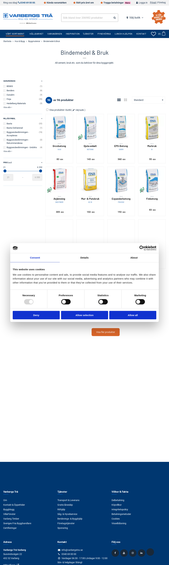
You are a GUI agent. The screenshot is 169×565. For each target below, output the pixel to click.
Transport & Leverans (68, 500)
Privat (153, 2)
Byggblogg (8, 509)
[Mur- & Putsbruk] (90, 180)
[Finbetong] (152, 180)
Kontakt (141, 34)
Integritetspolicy (120, 509)
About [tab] (134, 257)
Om (5, 500)
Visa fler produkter (105, 332)
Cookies (116, 518)
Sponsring (62, 528)
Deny (36, 315)
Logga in (143, 2)
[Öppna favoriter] (153, 34)
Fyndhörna (104, 34)
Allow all (133, 315)
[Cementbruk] (121, 233)
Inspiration (73, 34)
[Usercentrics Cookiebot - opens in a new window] (141, 248)
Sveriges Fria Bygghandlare (17, 523)
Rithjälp (61, 509)
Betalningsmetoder (121, 514)
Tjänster (88, 34)
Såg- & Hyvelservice (67, 514)
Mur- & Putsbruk (90, 199)
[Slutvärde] (37, 177)
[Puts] (152, 233)
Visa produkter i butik (58, 110)
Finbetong (152, 198)
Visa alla (6, 107)
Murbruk (152, 147)
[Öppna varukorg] (162, 34)
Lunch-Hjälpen (123, 34)
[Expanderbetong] (121, 180)
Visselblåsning (119, 523)
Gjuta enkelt (90, 147)
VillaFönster (9, 514)
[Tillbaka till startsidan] (28, 16)
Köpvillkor (117, 505)
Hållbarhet (36, 34)
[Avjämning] (59, 180)
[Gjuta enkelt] (90, 127)
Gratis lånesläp (65, 505)
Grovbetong (59, 147)
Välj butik (134, 17)
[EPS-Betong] (121, 127)
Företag (162, 2)
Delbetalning (118, 500)
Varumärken (54, 34)
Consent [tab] (35, 257)
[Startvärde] (8, 177)
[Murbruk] (152, 127)
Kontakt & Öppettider (14, 505)
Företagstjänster (66, 523)
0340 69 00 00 (27, 2)
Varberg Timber (11, 518)
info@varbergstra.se (72, 550)
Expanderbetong (121, 199)
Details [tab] (84, 257)
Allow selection (84, 315)
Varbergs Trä (10, 491)
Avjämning (59, 199)
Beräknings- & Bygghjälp (69, 518)
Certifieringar (10, 528)
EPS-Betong (121, 147)
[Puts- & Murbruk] (59, 233)
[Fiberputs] (90, 233)
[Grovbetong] (59, 127)
